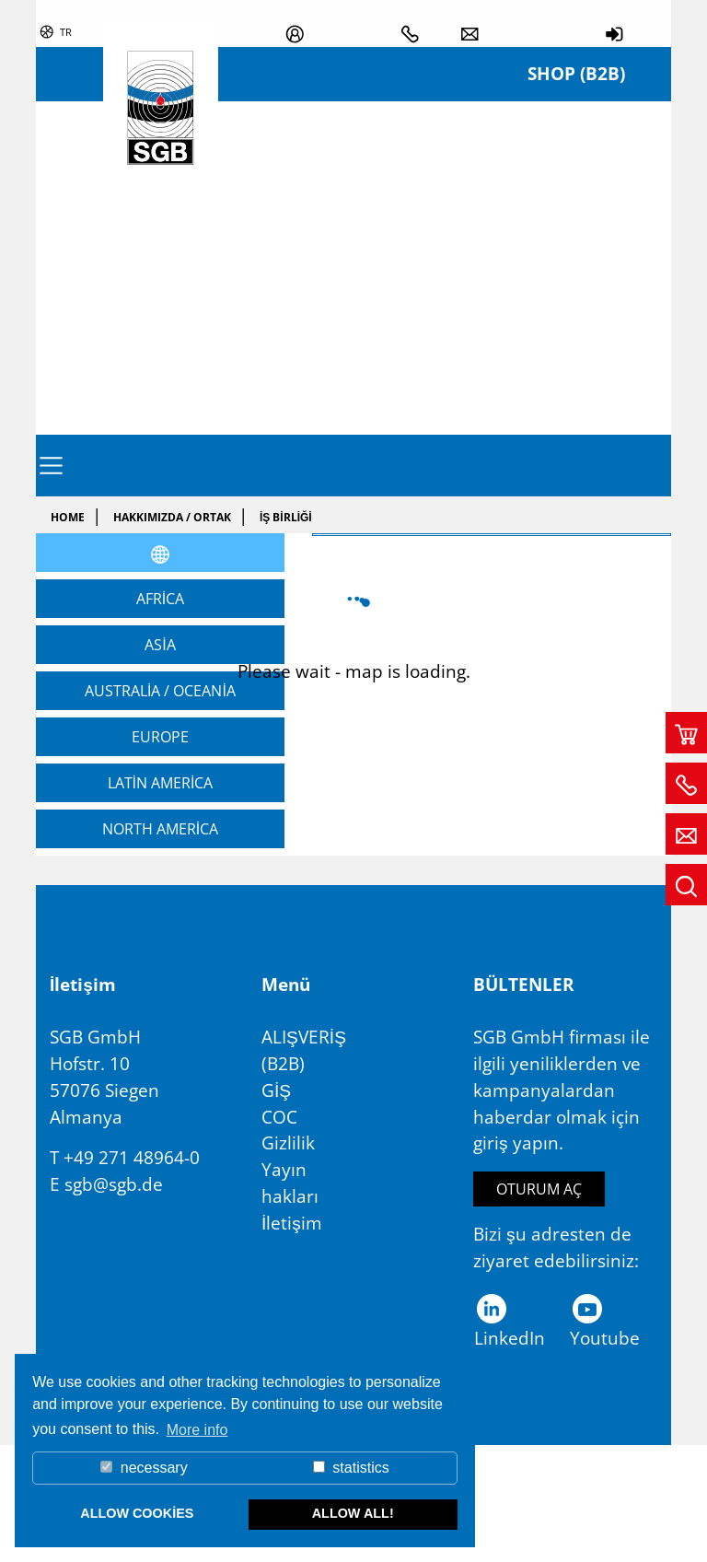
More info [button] (197, 1430)
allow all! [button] (353, 1513)
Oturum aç (539, 1189)
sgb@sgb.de (113, 1184)
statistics (351, 1467)
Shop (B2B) (576, 73)
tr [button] (66, 32)
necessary (143, 1467)
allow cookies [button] (136, 1513)
